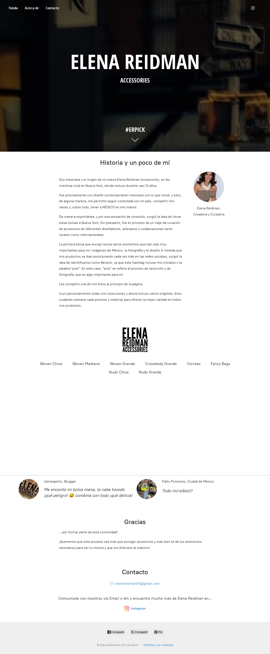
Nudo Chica (119, 372)
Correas (194, 363)
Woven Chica (51, 363)
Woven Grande (122, 363)
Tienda (13, 8)
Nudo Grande (150, 372)
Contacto (52, 8)
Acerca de (32, 8)
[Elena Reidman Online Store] (135, 340)
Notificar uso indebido (158, 645)
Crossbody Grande (161, 363)
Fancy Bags (220, 363)
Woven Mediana (86, 363)
